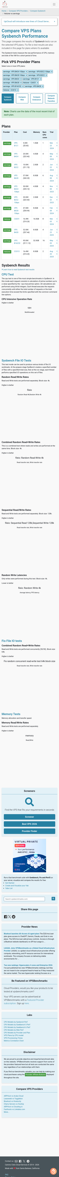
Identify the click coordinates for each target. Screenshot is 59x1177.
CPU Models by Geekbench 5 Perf (17, 1025)
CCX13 (16, 251)
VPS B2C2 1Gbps (16, 200)
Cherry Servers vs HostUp (14, 1104)
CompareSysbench (8, 98)
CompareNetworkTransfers (51, 98)
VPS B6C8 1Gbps (16, 210)
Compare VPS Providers (18, 11)
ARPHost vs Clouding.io (13, 1107)
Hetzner (7, 219)
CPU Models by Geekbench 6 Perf (17, 1027)
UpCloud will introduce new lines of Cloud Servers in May (30, 21)
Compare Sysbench (37, 11)
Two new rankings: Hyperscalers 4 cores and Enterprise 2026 (28, 965)
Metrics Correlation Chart (14, 1041)
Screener (29, 817)
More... (6, 1112)
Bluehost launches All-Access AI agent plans (21, 934)
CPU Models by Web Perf (13, 1030)
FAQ (6, 1175)
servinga (7, 143)
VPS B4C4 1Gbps (16, 189)
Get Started (9, 883)
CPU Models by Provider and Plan (17, 1033)
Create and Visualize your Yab (17, 886)
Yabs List (8, 888)
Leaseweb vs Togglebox (13, 1099)
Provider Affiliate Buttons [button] (35, 1075)
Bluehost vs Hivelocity (12, 1101)
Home (4, 11)
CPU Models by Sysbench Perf (16, 1022)
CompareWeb (22, 98)
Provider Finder (29, 831)
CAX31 (16, 219)
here (27, 1003)
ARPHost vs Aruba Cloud (13, 1096)
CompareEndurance (36, 98)
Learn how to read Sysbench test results (18, 270)
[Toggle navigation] (54, 4)
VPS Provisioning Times (13, 1038)
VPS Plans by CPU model (13, 1035)
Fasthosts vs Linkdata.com (14, 1109)
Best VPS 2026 (29, 824)
